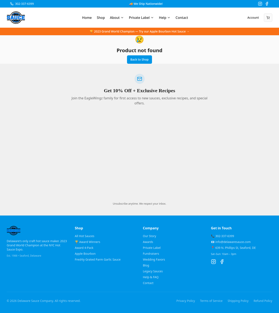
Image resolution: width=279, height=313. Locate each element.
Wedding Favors (154, 259)
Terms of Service (211, 301)
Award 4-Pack (84, 248)
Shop (101, 17)
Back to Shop (139, 59)
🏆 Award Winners (87, 242)
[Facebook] (267, 4)
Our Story (149, 236)
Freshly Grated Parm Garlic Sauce (98, 259)
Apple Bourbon (85, 254)
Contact (182, 17)
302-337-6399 (24, 4)
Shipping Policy (238, 301)
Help (164, 17)
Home (87, 17)
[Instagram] (260, 4)
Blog (146, 265)
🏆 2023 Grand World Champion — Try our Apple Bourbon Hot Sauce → (139, 31)
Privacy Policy (185, 301)
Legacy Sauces (153, 271)
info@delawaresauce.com (233, 242)
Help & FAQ (151, 277)
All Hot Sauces (84, 236)
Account (253, 17)
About (117, 17)
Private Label (141, 17)
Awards (148, 242)
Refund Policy (263, 301)
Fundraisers (151, 254)
